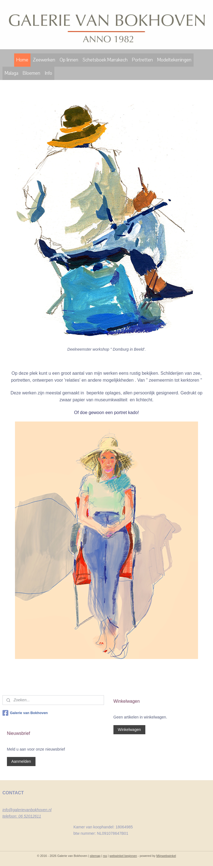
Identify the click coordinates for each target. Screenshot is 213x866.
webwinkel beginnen (123, 855)
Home (22, 60)
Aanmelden (21, 761)
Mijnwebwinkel (166, 855)
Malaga (11, 73)
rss (105, 855)
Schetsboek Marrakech (105, 60)
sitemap (95, 855)
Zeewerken (44, 60)
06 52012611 (29, 816)
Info (48, 73)
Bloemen (31, 73)
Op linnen (69, 60)
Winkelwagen (129, 729)
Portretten (142, 60)
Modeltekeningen (174, 60)
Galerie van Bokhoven (25, 713)
